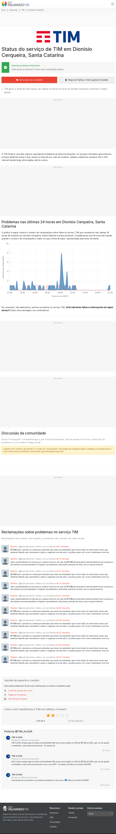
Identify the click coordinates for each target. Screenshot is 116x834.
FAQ (51, 817)
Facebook (72, 817)
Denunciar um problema (29, 80)
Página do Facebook (17, 695)
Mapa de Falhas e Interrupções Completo (86, 80)
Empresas (14, 10)
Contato (53, 826)
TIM (22, 10)
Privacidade (55, 822)
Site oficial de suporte (17, 699)
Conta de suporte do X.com (20, 690)
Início (4, 10)
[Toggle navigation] (112, 4)
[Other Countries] (100, 813)
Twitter (71, 813)
